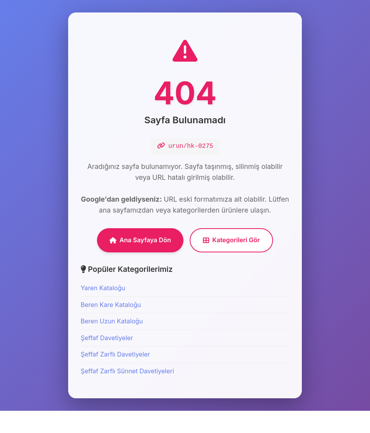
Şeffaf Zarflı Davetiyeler (115, 377)
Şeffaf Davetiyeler (107, 360)
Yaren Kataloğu (103, 310)
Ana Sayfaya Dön (140, 262)
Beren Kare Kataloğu (111, 327)
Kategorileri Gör (231, 262)
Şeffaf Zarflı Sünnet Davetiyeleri (127, 394)
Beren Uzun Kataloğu (112, 344)
